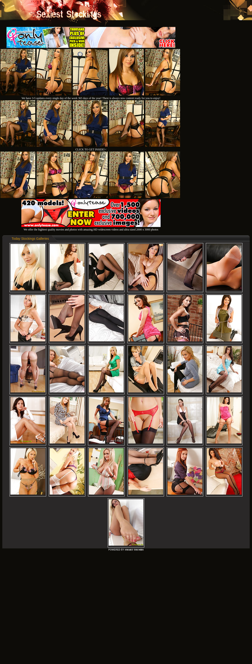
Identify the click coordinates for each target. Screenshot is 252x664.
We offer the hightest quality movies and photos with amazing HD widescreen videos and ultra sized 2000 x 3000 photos (91, 227)
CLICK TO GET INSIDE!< (91, 149)
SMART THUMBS (134, 549)
